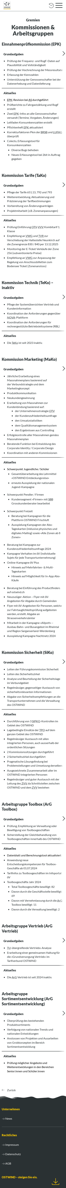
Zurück (9, 1090)
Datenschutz (13, 1154)
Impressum (12, 1144)
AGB (8, 1163)
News (8, 1118)
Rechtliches (9, 1135)
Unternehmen (11, 1109)
